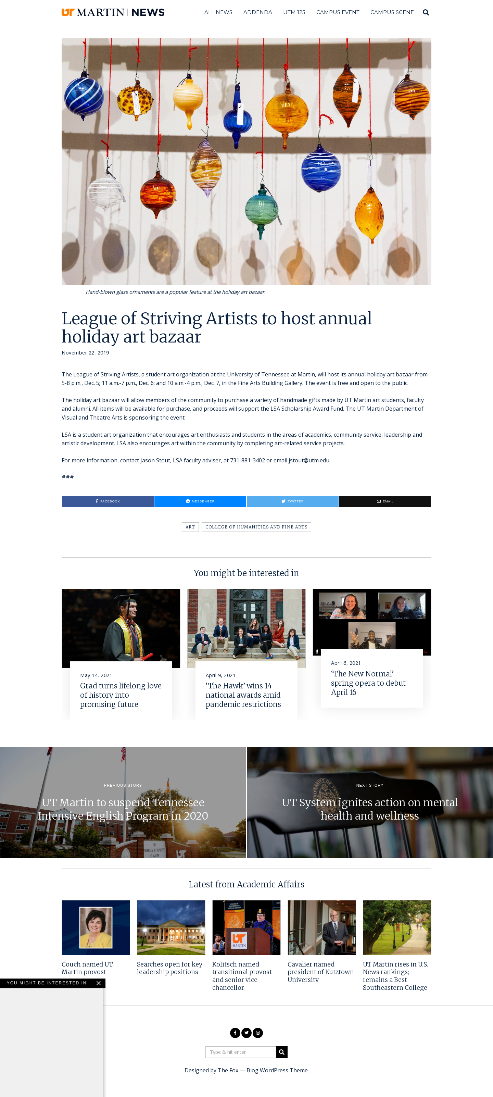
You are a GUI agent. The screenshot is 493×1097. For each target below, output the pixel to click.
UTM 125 (294, 12)
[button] (282, 1052)
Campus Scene (392, 12)
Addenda (257, 12)
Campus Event (337, 12)
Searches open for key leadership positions (169, 968)
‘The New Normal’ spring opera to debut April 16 (368, 683)
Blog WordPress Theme (277, 1070)
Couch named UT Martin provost (87, 968)
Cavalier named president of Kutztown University (321, 972)
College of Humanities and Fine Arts (256, 526)
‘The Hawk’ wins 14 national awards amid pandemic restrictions (243, 695)
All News (218, 12)
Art (190, 526)
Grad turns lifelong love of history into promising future (121, 695)
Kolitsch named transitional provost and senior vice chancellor (242, 976)
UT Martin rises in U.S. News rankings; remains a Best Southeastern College (395, 976)
